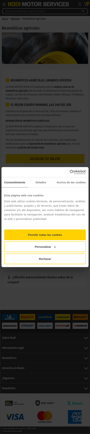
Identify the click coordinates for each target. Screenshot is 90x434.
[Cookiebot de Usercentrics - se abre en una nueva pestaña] (70, 172)
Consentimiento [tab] (14, 182)
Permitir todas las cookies (45, 234)
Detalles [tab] (41, 182)
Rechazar (45, 258)
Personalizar (45, 246)
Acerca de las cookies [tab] (71, 182)
